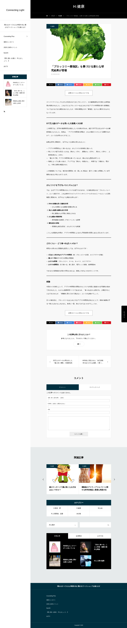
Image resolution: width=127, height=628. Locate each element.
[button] (78, 344)
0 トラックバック (95, 387)
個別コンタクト (9, 42)
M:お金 (100, 508)
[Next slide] (114, 479)
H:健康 (52, 26)
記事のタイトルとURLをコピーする (78, 93)
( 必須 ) (56, 397)
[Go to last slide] (43, 479)
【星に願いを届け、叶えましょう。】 (13, 60)
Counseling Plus (9, 36)
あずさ (6, 66)
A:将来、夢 (57, 508)
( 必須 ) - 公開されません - (57, 403)
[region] (15, 314)
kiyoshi (6, 53)
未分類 (78, 513)
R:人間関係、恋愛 (57, 513)
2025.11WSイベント (10, 47)
